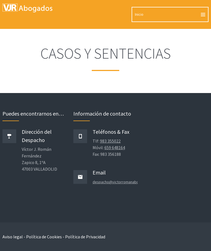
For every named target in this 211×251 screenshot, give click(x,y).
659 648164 (114, 147)
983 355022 (110, 141)
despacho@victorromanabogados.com (125, 181)
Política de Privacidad (85, 236)
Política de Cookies (44, 236)
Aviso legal (12, 236)
